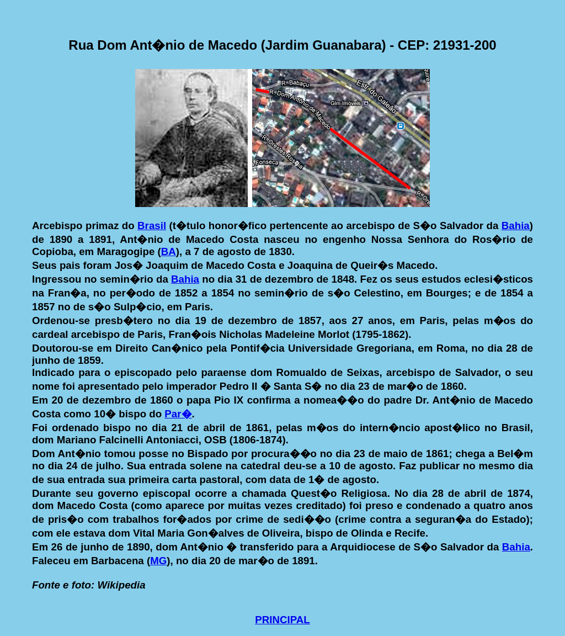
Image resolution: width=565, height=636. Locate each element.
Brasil (151, 225)
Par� (177, 414)
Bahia (516, 225)
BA (168, 251)
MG (158, 560)
